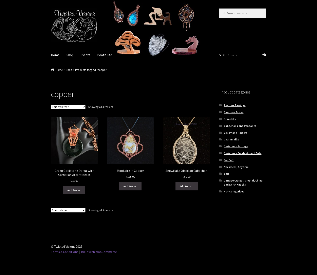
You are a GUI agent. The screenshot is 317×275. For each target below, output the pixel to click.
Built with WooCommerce (99, 252)
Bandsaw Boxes (233, 112)
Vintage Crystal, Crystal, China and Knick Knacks (243, 182)
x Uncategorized (234, 191)
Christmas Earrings (236, 146)
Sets (226, 173)
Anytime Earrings (234, 105)
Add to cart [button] (74, 190)
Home (55, 55)
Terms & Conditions (64, 252)
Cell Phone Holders (235, 133)
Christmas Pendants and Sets (242, 153)
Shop (70, 55)
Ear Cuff (229, 160)
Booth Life (104, 55)
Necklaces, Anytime (236, 167)
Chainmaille (231, 139)
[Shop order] (68, 107)
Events (85, 55)
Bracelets (230, 119)
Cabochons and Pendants (240, 126)
